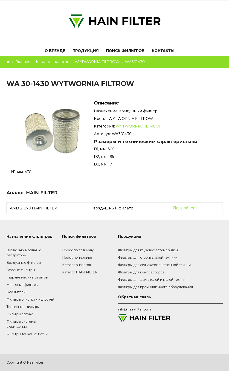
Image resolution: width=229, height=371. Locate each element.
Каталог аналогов (52, 62)
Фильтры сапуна (19, 314)
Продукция (85, 51)
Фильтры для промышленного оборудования (155, 287)
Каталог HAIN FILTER (80, 272)
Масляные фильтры (22, 285)
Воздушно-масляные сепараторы (23, 252)
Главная (22, 62)
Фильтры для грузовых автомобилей (148, 250)
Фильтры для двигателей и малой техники (153, 280)
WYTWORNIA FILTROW (97, 62)
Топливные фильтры (22, 307)
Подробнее (184, 208)
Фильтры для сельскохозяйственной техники (155, 265)
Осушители (16, 292)
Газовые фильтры (20, 270)
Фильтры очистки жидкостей (30, 299)
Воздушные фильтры (23, 263)
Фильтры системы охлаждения (21, 324)
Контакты (163, 51)
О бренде (55, 51)
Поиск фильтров (125, 51)
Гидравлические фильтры (27, 277)
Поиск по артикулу (78, 250)
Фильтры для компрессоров (141, 272)
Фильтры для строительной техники (147, 257)
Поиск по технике (77, 257)
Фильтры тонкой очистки (27, 334)
